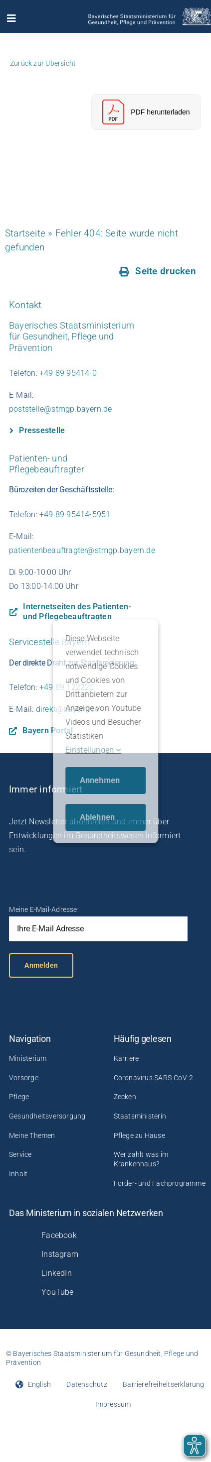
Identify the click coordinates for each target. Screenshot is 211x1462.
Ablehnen (97, 817)
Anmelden (41, 965)
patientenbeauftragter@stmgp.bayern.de (82, 550)
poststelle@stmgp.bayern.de (60, 409)
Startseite (25, 233)
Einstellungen (93, 750)
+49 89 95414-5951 (75, 514)
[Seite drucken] (158, 271)
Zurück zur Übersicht (43, 63)
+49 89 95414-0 (68, 373)
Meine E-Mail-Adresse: (43, 909)
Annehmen (100, 780)
